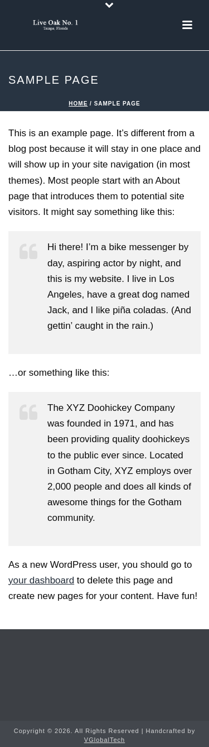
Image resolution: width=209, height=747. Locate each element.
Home (78, 103)
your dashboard (41, 580)
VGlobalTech (104, 739)
